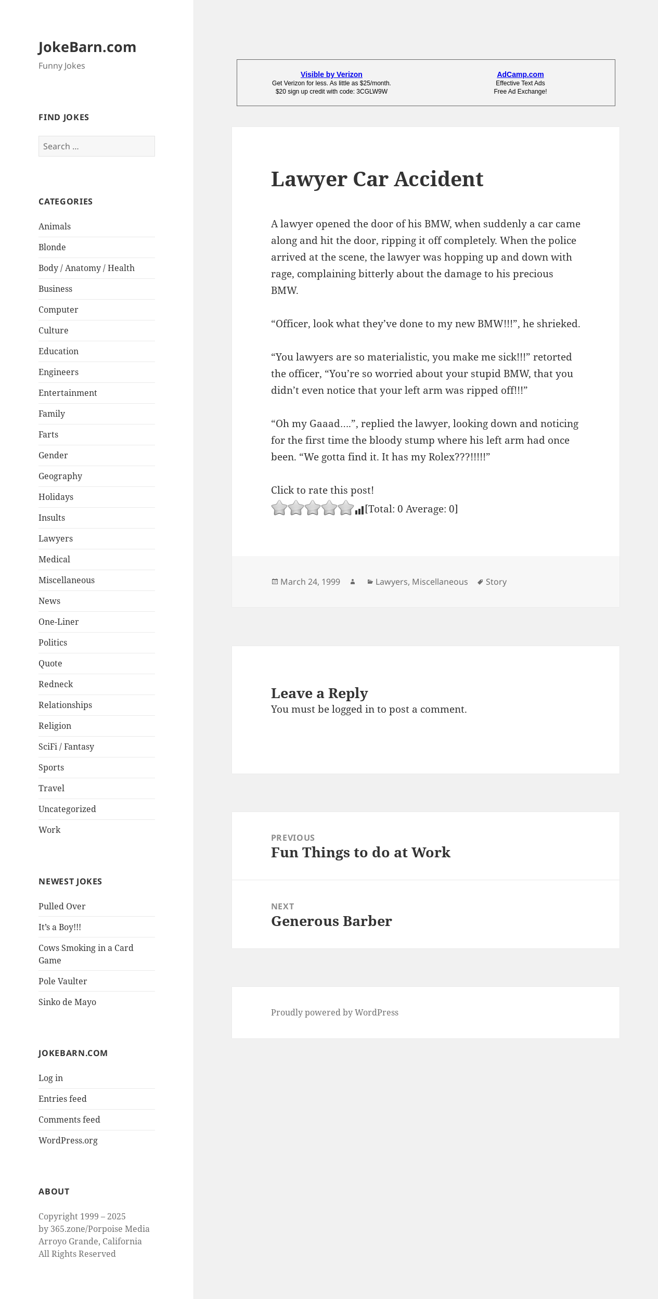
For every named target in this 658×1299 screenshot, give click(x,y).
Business (55, 288)
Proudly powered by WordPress (334, 1012)
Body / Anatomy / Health (86, 268)
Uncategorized (67, 809)
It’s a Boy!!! (59, 927)
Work (49, 829)
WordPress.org (68, 1140)
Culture (53, 330)
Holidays (55, 497)
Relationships (65, 705)
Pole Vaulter (62, 981)
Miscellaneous (66, 580)
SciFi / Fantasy (66, 746)
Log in (50, 1078)
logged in (353, 709)
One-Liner (58, 621)
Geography (60, 476)
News (49, 601)
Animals (54, 226)
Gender (53, 455)
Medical (54, 559)
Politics (52, 642)
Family (51, 413)
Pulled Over (62, 906)
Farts (48, 434)
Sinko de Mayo (67, 1002)
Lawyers (55, 538)
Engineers (58, 372)
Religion (54, 725)
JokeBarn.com (87, 46)
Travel (51, 788)
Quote (50, 663)
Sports (51, 767)
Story (496, 581)
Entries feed (62, 1098)
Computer (58, 309)
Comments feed (69, 1119)
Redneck (55, 684)
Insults (51, 517)
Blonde (52, 247)
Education (58, 351)
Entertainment (67, 392)
